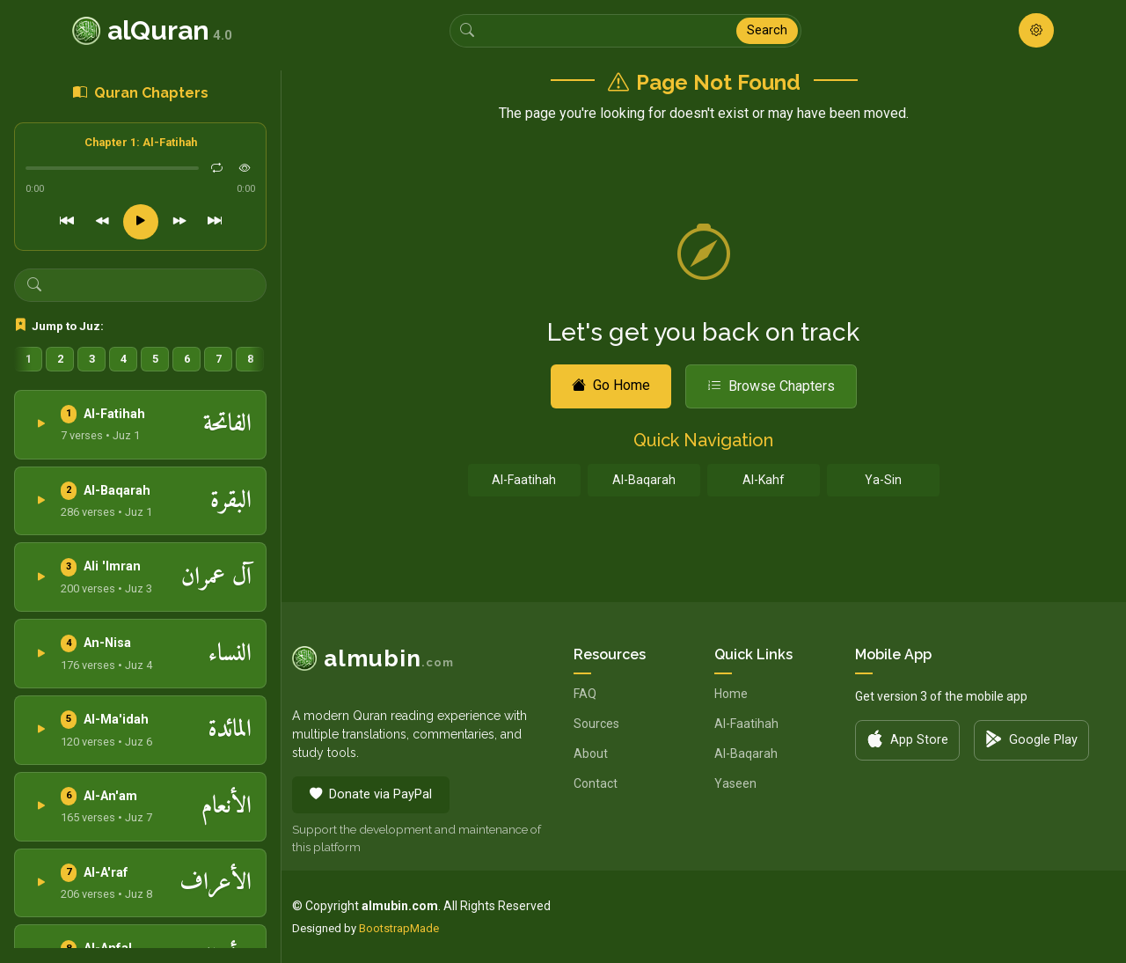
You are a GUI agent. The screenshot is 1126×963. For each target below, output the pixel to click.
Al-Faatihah (524, 480)
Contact (596, 783)
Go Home (611, 385)
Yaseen (735, 783)
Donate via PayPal (371, 795)
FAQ (585, 693)
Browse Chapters (771, 386)
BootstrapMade (399, 928)
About (591, 753)
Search (767, 30)
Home (731, 693)
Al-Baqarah (644, 480)
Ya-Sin (883, 480)
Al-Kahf (763, 480)
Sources (596, 723)
